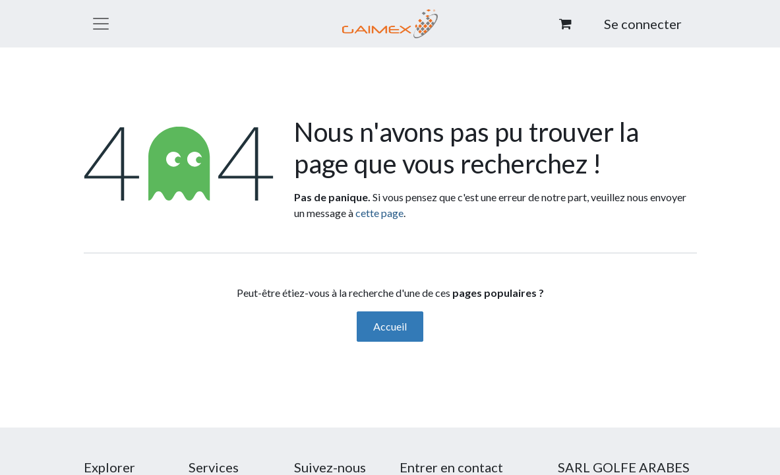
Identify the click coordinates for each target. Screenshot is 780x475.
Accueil (390, 326)
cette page (379, 212)
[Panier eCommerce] (565, 24)
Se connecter (643, 24)
